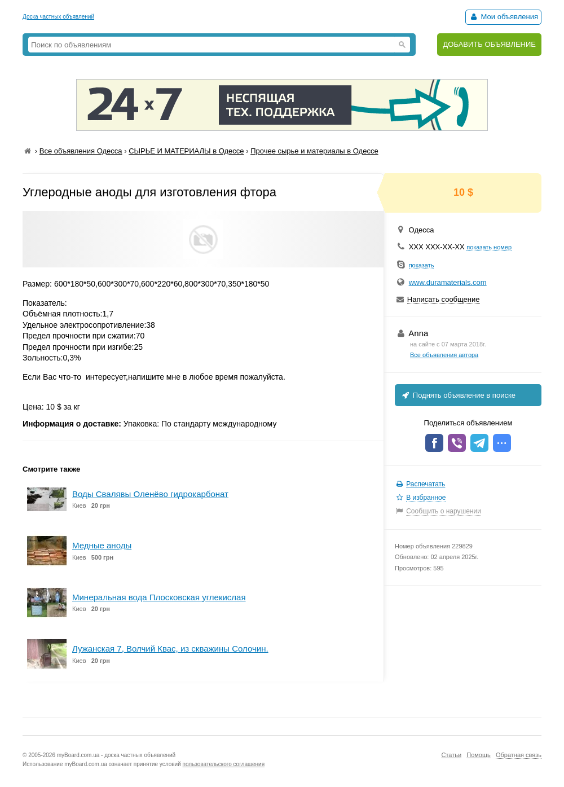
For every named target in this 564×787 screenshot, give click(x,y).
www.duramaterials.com (448, 282)
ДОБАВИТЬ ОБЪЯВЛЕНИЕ (489, 44)
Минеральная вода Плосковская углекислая (159, 597)
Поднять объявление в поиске (457, 395)
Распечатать (425, 484)
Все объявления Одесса (80, 151)
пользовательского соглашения (224, 764)
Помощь (478, 754)
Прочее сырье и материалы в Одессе (314, 151)
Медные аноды (101, 545)
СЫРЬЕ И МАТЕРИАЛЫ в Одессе (186, 151)
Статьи (451, 754)
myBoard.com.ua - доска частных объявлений (116, 755)
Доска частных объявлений (58, 17)
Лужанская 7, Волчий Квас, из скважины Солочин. (170, 648)
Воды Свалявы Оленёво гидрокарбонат (150, 494)
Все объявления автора (444, 354)
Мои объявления (503, 16)
